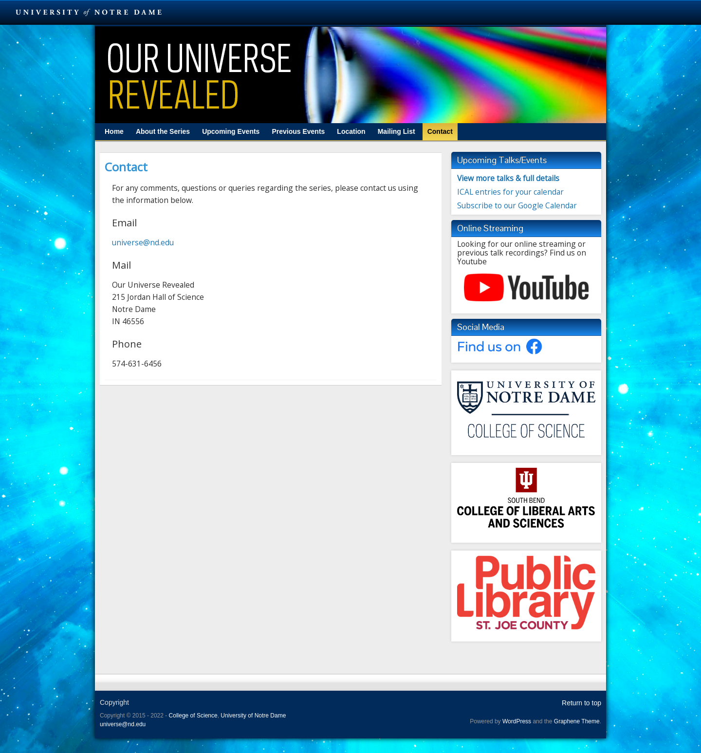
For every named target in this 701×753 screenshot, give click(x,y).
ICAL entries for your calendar (510, 191)
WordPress (516, 721)
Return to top (581, 703)
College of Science (193, 715)
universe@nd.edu (143, 242)
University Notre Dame (89, 12)
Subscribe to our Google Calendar (517, 205)
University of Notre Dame (253, 715)
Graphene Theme (577, 721)
